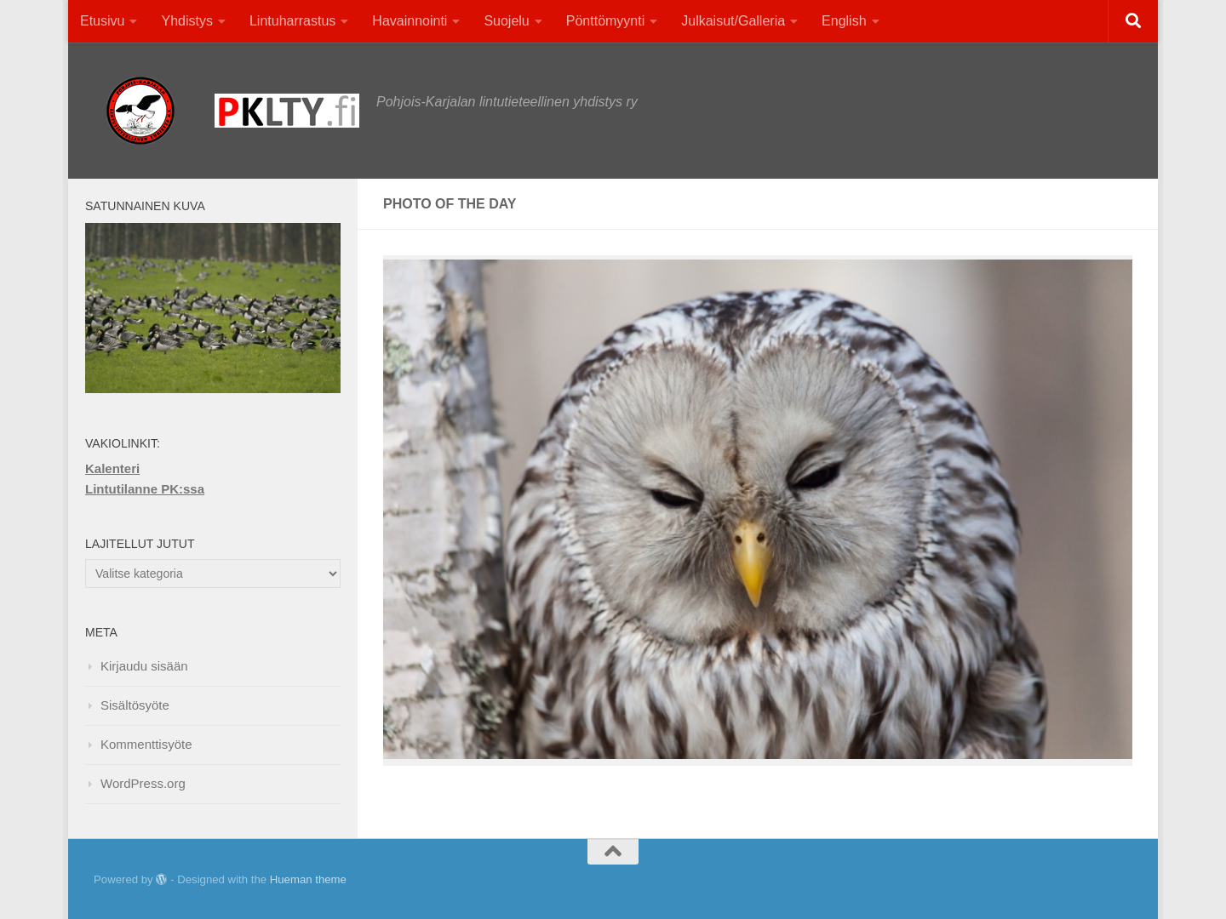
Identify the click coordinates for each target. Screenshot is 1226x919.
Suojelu (506, 21)
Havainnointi (409, 21)
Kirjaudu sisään (144, 666)
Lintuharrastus (292, 21)
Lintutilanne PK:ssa (144, 489)
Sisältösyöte (134, 705)
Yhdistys (186, 21)
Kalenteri (112, 468)
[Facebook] (1090, 880)
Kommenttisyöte (146, 744)
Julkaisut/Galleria (733, 21)
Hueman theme (308, 879)
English (844, 21)
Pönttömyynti (605, 21)
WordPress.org (143, 783)
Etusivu (102, 21)
